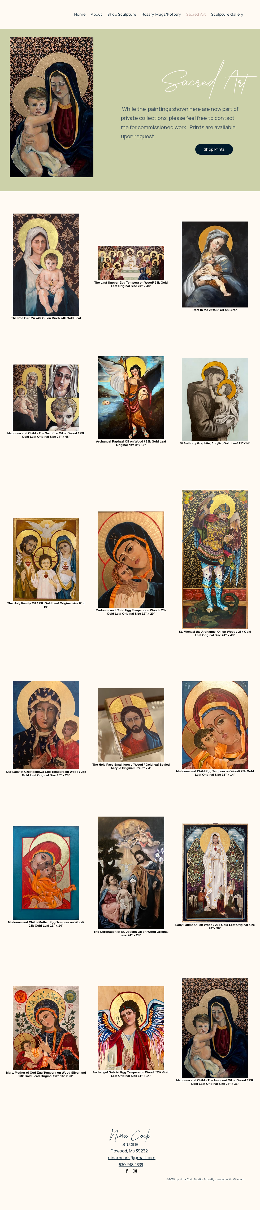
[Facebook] (126, 1171)
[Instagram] (134, 1171)
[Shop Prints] (214, 149)
